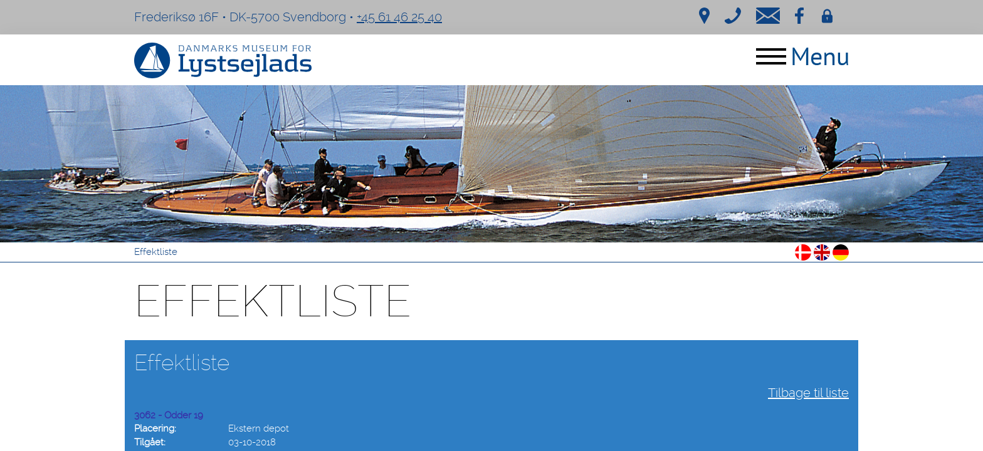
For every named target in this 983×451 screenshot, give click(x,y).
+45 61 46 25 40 (399, 16)
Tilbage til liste (808, 392)
